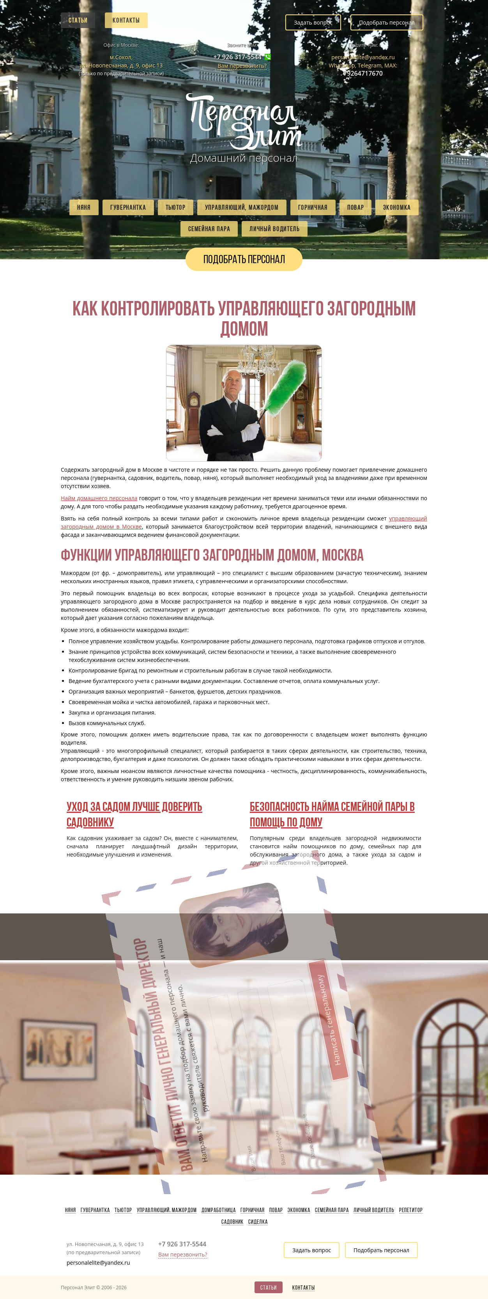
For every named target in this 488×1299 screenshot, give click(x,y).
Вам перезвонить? (242, 65)
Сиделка (258, 1222)
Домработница (219, 1210)
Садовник (232, 1222)
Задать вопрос (313, 22)
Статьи (78, 20)
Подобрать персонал (387, 22)
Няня (84, 207)
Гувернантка (128, 207)
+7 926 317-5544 (238, 57)
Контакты (126, 20)
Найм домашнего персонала (99, 498)
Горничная (313, 207)
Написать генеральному (237, 952)
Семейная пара (209, 228)
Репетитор (411, 1210)
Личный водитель (274, 228)
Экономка (397, 207)
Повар (355, 207)
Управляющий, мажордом (242, 207)
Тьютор (176, 207)
